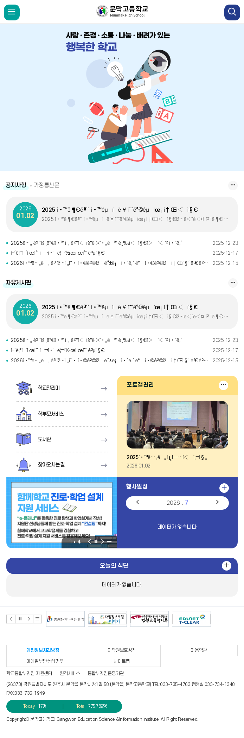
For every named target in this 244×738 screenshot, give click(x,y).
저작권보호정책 (122, 650)
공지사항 (16, 185)
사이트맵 (122, 661)
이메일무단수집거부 (44, 661)
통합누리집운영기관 (106, 673)
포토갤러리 (140, 385)
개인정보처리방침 (42, 650)
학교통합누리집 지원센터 (29, 673)
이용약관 (199, 650)
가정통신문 (49, 185)
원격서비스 (70, 673)
